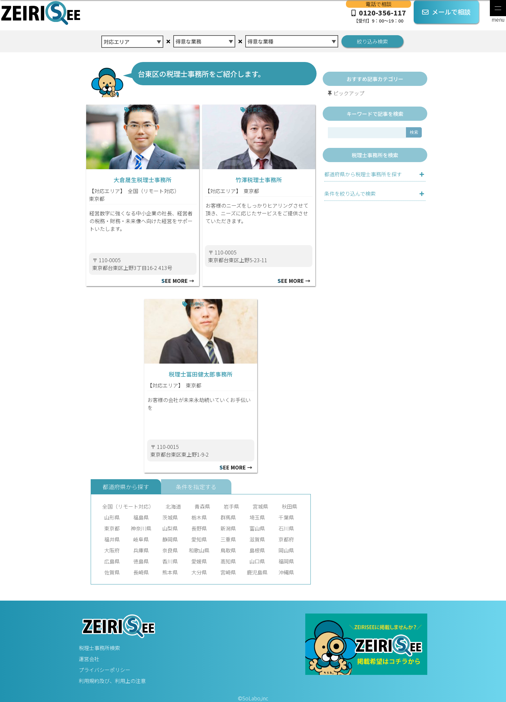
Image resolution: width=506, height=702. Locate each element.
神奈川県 (141, 528)
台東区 (139, 109)
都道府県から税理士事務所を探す (363, 174)
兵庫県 (141, 550)
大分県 (199, 572)
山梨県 (170, 528)
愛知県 (199, 539)
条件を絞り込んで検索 (350, 193)
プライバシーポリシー (104, 670)
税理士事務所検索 (99, 648)
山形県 (112, 517)
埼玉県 (257, 517)
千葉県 (286, 517)
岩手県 (231, 506)
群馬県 (228, 517)
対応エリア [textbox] (116, 42)
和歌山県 (199, 550)
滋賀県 (257, 539)
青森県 (202, 506)
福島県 (141, 517)
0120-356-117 (378, 16)
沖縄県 (286, 572)
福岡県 (286, 561)
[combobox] (132, 40)
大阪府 (112, 550)
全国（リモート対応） (153, 191)
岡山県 (286, 550)
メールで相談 (446, 11)
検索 (414, 132)
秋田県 (289, 506)
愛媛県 (199, 561)
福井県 (112, 539)
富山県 (257, 528)
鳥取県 (228, 550)
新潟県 (228, 528)
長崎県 (141, 572)
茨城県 (170, 517)
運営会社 (89, 659)
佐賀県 (112, 572)
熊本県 (170, 572)
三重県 (228, 539)
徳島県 (141, 561)
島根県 (257, 550)
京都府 (286, 539)
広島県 (112, 561)
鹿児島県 (257, 572)
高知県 (228, 561)
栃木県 (199, 517)
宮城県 (260, 506)
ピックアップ (348, 93)
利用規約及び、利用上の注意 (112, 681)
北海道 (173, 506)
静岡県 (170, 539)
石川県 (286, 528)
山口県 (257, 561)
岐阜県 (141, 539)
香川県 (170, 561)
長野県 (199, 528)
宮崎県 (228, 572)
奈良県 (170, 550)
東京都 (97, 198)
